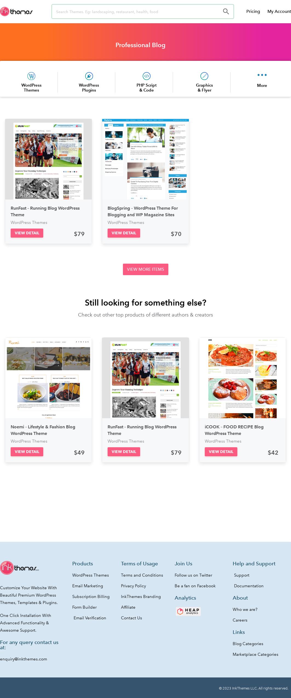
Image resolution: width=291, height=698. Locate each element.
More (262, 85)
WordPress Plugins (89, 87)
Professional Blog (141, 45)
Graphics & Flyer (204, 87)
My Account (279, 11)
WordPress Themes (31, 87)
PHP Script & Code (147, 87)
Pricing (253, 11)
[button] (27, 233)
